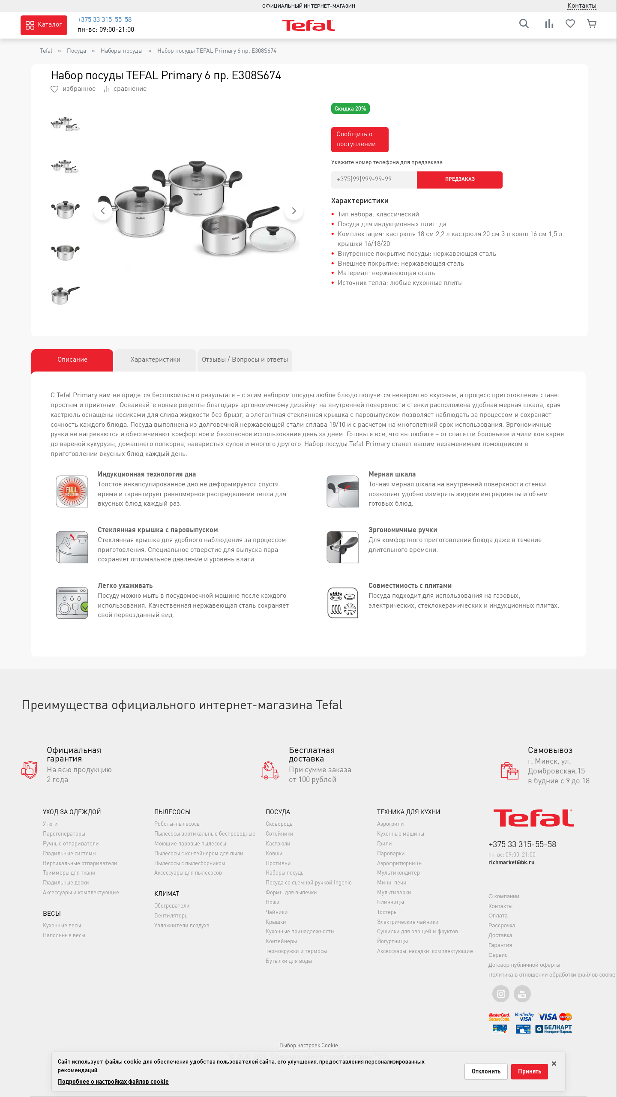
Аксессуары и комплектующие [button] (81, 893)
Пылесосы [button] (172, 812)
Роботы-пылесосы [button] (177, 824)
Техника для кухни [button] (408, 812)
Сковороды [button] (280, 824)
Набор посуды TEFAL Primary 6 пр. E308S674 (216, 51)
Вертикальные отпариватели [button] (80, 863)
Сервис (498, 955)
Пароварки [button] (391, 854)
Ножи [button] (273, 902)
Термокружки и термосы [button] (296, 951)
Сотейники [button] (280, 834)
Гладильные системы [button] (69, 854)
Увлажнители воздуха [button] (182, 926)
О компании (503, 896)
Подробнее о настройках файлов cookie (113, 1082)
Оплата (498, 915)
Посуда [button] (278, 812)
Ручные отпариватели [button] (71, 844)
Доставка (500, 935)
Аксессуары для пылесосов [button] (188, 873)
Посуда (76, 51)
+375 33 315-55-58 (105, 20)
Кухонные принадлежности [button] (300, 932)
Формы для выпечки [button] (291, 893)
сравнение (125, 89)
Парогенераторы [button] (64, 834)
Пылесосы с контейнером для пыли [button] (198, 854)
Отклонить (486, 1072)
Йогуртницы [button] (392, 942)
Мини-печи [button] (392, 883)
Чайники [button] (277, 912)
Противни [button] (278, 863)
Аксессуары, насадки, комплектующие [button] (425, 951)
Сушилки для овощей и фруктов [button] (417, 932)
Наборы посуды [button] (285, 873)
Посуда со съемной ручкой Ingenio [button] (309, 883)
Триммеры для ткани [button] (69, 873)
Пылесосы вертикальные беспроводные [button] (204, 834)
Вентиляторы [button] (171, 916)
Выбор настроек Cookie (308, 1046)
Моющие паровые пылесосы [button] (190, 844)
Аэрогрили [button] (390, 824)
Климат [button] (166, 894)
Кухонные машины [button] (400, 834)
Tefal (46, 51)
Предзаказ (460, 179)
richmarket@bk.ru (511, 863)
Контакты (500, 906)
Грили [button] (384, 844)
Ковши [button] (274, 854)
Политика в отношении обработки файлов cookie (551, 974)
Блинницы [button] (390, 902)
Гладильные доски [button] (66, 883)
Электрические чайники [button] (408, 922)
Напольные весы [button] (64, 935)
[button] (102, 210)
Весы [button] (52, 914)
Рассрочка (501, 925)
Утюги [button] (50, 824)
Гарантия (500, 945)
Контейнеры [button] (281, 942)
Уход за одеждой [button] (72, 812)
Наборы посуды (122, 51)
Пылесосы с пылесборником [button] (189, 863)
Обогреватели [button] (172, 906)
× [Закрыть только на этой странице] (554, 1062)
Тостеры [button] (387, 912)
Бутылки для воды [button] (289, 961)
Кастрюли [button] (278, 844)
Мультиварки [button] (394, 893)
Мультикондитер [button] (398, 873)
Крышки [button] (276, 922)
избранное (73, 89)
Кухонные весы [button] (62, 926)
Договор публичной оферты (524, 965)
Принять (529, 1072)
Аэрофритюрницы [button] (399, 863)
